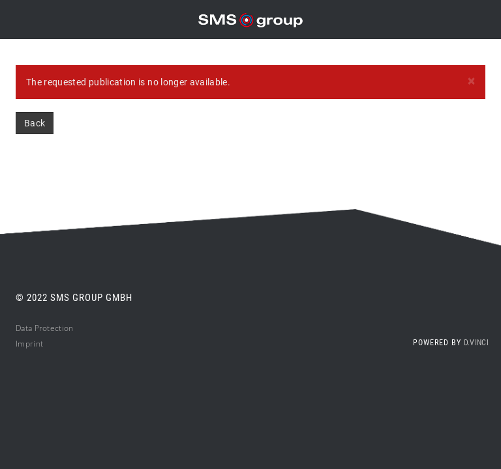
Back (34, 123)
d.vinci (476, 342)
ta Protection (49, 328)
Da (20, 328)
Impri (26, 343)
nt (40, 343)
